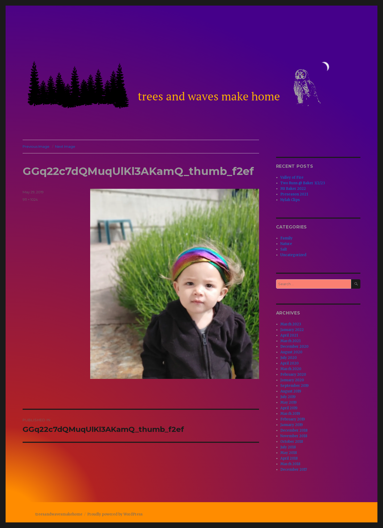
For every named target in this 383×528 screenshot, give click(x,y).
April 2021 (289, 335)
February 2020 (293, 374)
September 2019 (294, 385)
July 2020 (288, 357)
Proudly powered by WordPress (115, 514)
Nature (286, 244)
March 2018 (290, 464)
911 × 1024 (30, 199)
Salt (283, 249)
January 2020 (292, 380)
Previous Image (36, 146)
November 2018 (293, 436)
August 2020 (291, 352)
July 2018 (288, 447)
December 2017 (293, 469)
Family (286, 238)
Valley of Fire (291, 177)
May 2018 (288, 453)
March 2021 (290, 341)
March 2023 (290, 324)
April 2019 (288, 408)
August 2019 (290, 391)
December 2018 (293, 430)
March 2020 (290, 369)
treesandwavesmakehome (58, 514)
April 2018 (289, 458)
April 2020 (289, 363)
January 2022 (292, 330)
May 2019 (288, 402)
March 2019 (290, 413)
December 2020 (294, 346)
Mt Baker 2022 (293, 188)
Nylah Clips (290, 200)
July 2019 (287, 397)
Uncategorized (293, 255)
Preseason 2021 (294, 194)
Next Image (65, 146)
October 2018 (291, 441)
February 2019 (292, 419)
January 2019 (291, 425)
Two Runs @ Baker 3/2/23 (302, 183)
